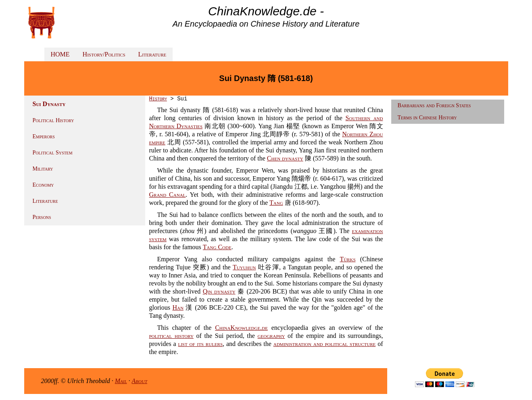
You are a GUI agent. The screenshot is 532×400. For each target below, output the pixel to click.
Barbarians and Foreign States (434, 105)
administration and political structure (324, 343)
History (158, 99)
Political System (53, 153)
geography (271, 335)
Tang (276, 202)
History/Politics (104, 54)
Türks (347, 259)
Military (43, 169)
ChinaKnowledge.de (241, 327)
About (140, 380)
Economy (43, 185)
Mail (121, 380)
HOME (60, 54)
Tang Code (217, 247)
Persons (42, 217)
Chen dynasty (285, 158)
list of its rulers (200, 343)
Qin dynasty (219, 291)
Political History (53, 120)
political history (171, 335)
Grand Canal (167, 194)
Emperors (44, 136)
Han (177, 307)
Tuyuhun (244, 267)
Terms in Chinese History (427, 118)
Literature (152, 54)
